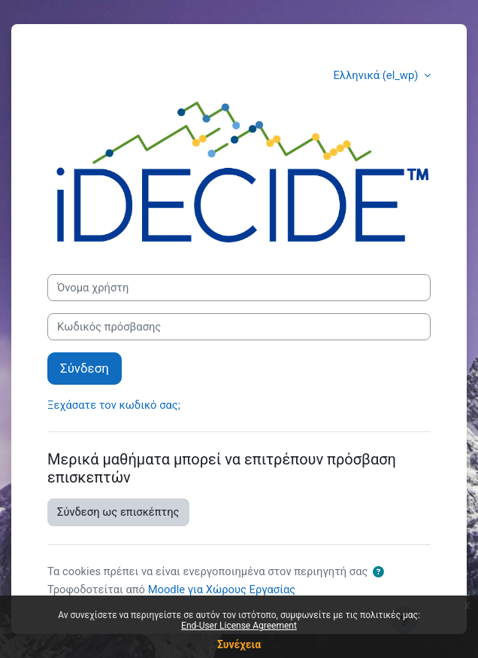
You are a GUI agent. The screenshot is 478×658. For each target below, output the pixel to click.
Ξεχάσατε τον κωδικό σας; (113, 405)
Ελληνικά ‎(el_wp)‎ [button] (378, 75)
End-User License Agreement (239, 625)
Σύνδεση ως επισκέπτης (118, 512)
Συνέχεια (239, 644)
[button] (378, 572)
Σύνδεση (84, 368)
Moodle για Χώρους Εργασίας (221, 589)
